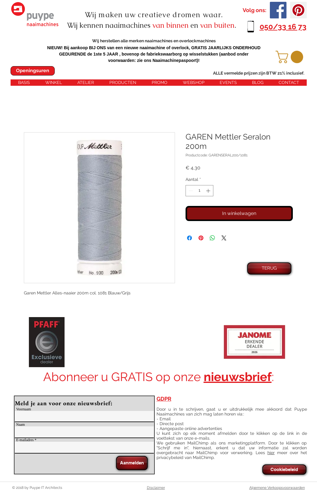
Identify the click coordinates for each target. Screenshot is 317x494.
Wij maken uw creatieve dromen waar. (154, 14)
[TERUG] (269, 268)
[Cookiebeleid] (284, 469)
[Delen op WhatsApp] (212, 238)
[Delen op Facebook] (189, 238)
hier (271, 452)
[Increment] (208, 190)
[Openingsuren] (33, 70)
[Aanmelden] (132, 463)
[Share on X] (224, 238)
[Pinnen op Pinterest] (201, 238)
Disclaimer (156, 488)
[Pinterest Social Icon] (298, 10)
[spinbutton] (199, 190)
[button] (291, 57)
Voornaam (23, 409)
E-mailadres (25, 440)
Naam (20, 424)
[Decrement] (190, 190)
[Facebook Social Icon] (278, 10)
